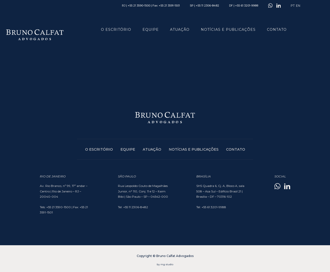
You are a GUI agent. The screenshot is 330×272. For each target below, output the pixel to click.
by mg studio (165, 264)
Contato (277, 29)
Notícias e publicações (228, 29)
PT (293, 6)
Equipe (150, 29)
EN (298, 6)
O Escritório (116, 29)
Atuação (180, 29)
